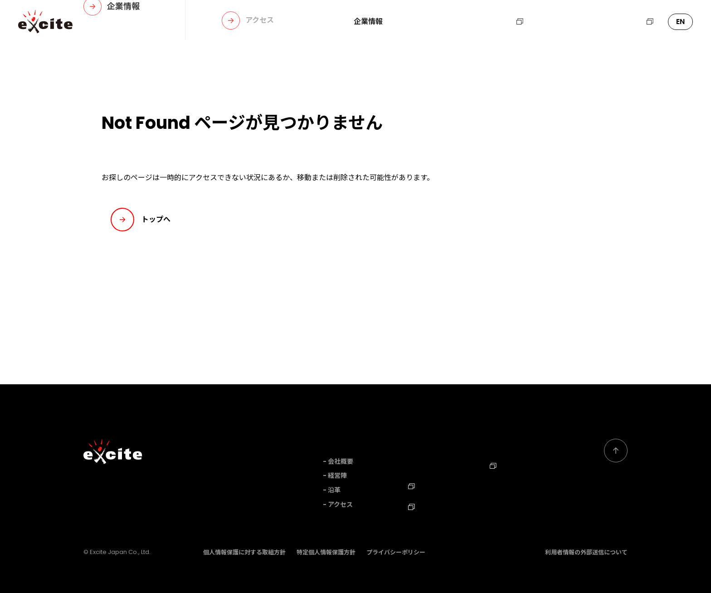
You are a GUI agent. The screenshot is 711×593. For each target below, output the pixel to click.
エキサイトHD (624, 22)
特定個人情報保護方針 (326, 551)
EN (680, 21)
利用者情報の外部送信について (586, 551)
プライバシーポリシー (395, 551)
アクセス (340, 504)
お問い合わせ (559, 22)
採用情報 (503, 22)
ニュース (455, 22)
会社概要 (340, 461)
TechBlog (428, 505)
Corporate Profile (519, 484)
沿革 (334, 490)
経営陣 (337, 475)
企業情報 (368, 22)
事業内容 (411, 22)
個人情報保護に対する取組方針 (244, 551)
